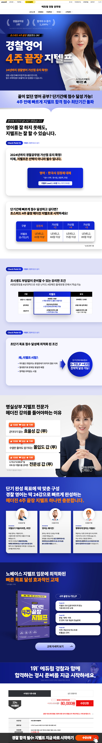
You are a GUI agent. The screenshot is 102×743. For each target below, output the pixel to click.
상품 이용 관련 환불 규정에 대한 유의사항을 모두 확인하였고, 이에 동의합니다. (67, 714)
